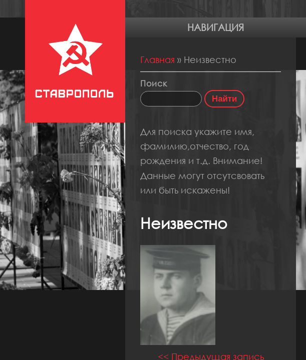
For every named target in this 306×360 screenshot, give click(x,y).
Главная (157, 59)
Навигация (215, 27)
